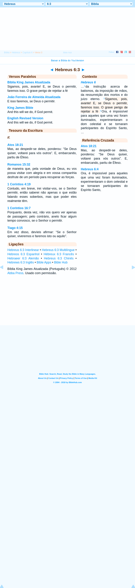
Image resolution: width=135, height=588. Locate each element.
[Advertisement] (67, 303)
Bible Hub (61, 262)
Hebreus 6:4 (90, 169)
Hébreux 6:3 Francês (59, 254)
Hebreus (16, 52)
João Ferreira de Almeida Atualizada (33, 97)
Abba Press (15, 273)
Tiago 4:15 (15, 228)
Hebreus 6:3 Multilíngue (58, 250)
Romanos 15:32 (18, 164)
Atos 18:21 (15, 145)
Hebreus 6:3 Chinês (58, 258)
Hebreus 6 (88, 82)
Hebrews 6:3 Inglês (20, 262)
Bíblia (6, 52)
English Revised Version (25, 118)
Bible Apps (44, 262)
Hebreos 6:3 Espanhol (23, 254)
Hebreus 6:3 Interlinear (23, 250)
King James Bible (20, 107)
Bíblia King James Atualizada (28, 82)
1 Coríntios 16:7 (19, 208)
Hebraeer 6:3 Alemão (23, 258)
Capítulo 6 (27, 52)
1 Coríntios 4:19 (19, 184)
